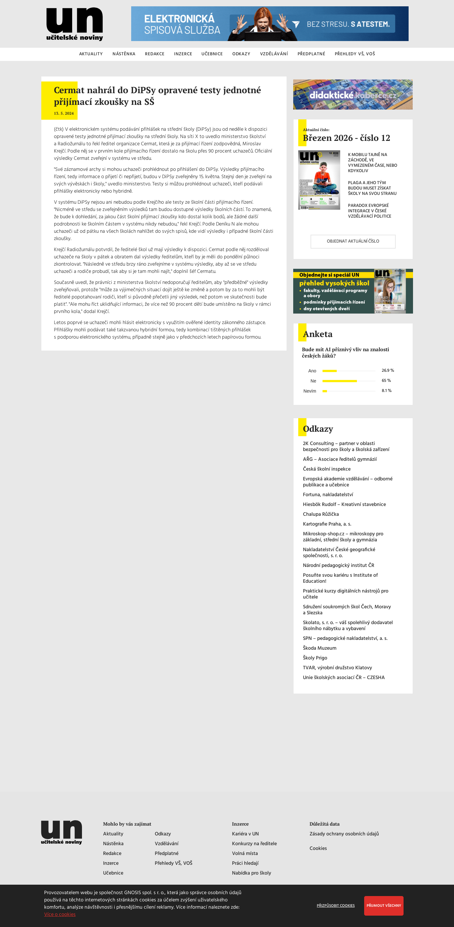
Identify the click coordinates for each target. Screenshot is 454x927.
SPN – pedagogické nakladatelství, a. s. (345, 639)
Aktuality (113, 834)
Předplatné (166, 854)
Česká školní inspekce (327, 470)
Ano (312, 370)
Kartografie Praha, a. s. (327, 524)
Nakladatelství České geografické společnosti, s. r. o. (339, 553)
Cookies (318, 849)
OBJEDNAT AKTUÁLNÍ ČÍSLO (353, 241)
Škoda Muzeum (319, 649)
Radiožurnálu (71, 144)
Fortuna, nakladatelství (328, 495)
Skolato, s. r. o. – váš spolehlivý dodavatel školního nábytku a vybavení (348, 626)
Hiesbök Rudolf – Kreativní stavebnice (344, 505)
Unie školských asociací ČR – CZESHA (344, 678)
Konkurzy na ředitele (254, 844)
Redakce (112, 854)
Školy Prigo (315, 658)
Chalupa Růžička (321, 515)
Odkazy (163, 834)
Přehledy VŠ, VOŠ (173, 864)
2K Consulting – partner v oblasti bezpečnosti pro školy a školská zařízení (346, 447)
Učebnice (113, 873)
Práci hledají (245, 864)
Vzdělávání (166, 844)
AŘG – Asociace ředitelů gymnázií (340, 460)
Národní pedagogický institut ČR (338, 566)
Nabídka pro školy (251, 873)
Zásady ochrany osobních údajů (344, 834)
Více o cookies (60, 915)
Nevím (310, 391)
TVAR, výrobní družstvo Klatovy (337, 668)
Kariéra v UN (245, 834)
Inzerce (111, 864)
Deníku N (225, 224)
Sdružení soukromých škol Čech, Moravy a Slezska (347, 610)
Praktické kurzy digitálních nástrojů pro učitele (345, 594)
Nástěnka (113, 844)
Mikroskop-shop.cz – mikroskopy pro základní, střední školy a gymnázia (343, 537)
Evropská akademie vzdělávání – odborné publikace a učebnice (348, 482)
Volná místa (245, 854)
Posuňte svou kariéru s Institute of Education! (340, 579)
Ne (313, 380)
